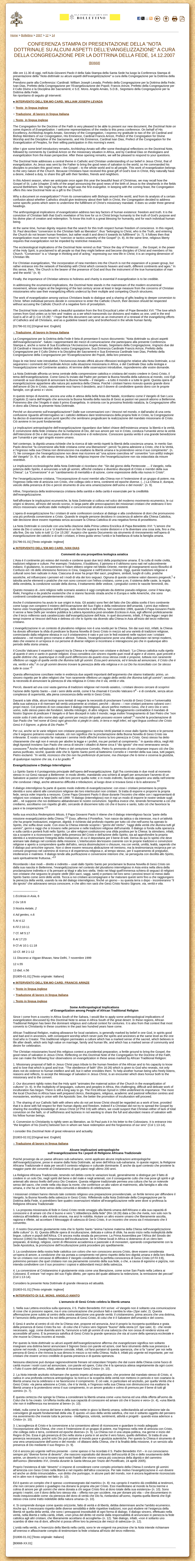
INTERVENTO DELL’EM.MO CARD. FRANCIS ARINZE (53, 982)
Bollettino (27, 35)
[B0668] (94, 63)
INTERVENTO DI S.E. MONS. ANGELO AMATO (48, 1295)
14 (53, 35)
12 (46, 35)
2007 (39, 35)
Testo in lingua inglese (32, 107)
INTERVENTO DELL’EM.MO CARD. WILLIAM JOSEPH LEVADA (59, 101)
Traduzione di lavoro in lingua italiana (42, 114)
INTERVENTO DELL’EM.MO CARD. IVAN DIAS (47, 548)
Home (14, 35)
